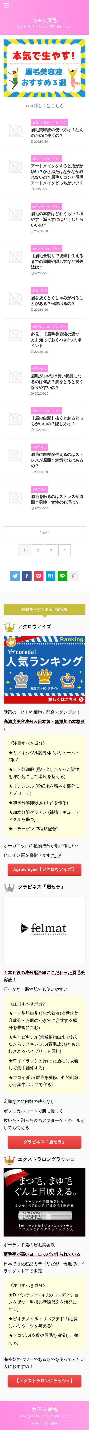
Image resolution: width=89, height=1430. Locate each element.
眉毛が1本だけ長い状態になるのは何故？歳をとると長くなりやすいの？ (57, 382)
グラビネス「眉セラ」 (44, 1142)
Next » (45, 532)
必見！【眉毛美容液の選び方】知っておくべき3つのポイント (56, 340)
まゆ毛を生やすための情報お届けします (44, 1416)
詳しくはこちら (49, 105)
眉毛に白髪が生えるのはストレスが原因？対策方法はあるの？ (57, 460)
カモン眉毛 (44, 20)
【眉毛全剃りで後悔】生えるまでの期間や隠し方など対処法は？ (57, 262)
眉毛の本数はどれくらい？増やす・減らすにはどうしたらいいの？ (57, 219)
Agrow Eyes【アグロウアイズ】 (44, 869)
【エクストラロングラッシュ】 (45, 1380)
